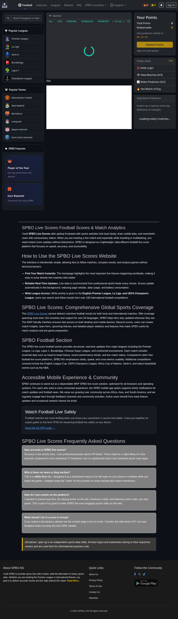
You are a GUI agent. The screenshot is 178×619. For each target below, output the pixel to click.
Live (59, 21)
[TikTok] (144, 574)
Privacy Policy (96, 580)
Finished (71, 21)
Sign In (171, 5)
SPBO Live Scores (37, 313)
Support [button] (117, 5)
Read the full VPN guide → (40, 428)
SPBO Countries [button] (94, 5)
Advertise (93, 598)
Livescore (41, 5)
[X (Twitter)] (139, 574)
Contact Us (94, 592)
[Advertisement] (89, 107)
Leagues (55, 5)
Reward (68, 5)
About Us (93, 574)
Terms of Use (95, 586)
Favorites (103, 21)
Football (25, 5)
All (51, 21)
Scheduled (87, 21)
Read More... (73, 580)
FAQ (79, 5)
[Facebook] (135, 574)
